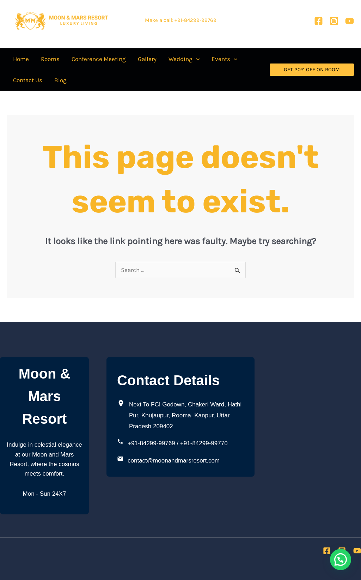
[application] (196, 59)
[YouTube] (349, 21)
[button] (184, 59)
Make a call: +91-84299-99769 (180, 20)
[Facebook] (318, 21)
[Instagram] (334, 21)
